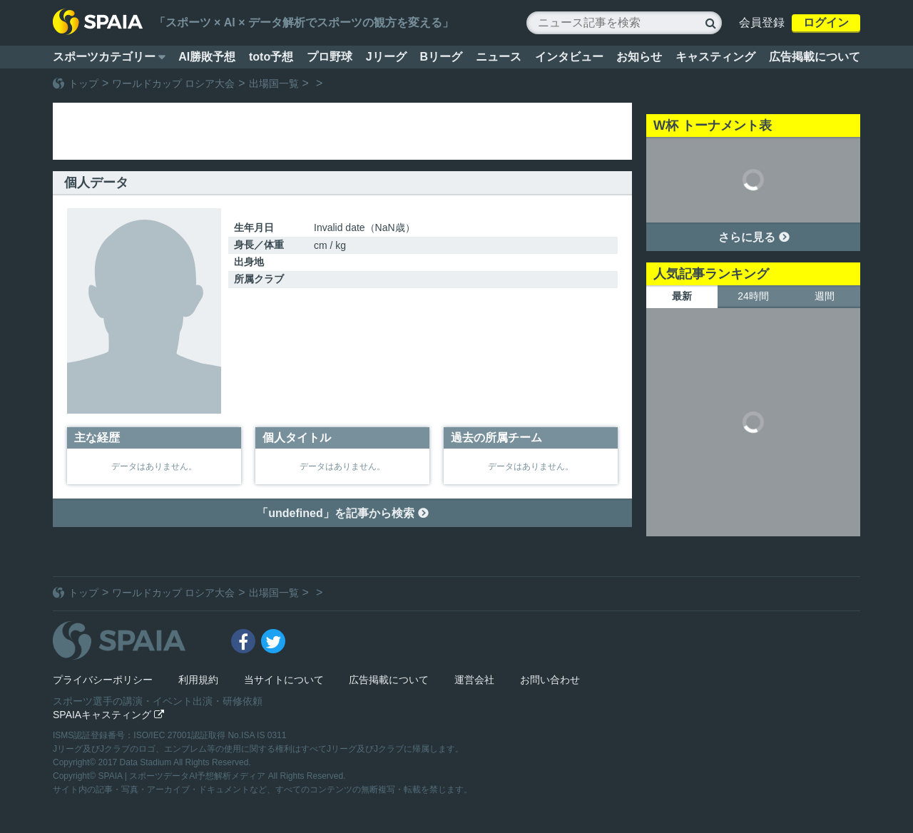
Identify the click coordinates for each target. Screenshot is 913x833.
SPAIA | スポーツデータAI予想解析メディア (183, 776)
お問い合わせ (550, 679)
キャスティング (715, 57)
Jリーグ (386, 57)
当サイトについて (284, 679)
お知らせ (639, 57)
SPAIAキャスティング (108, 714)
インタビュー (569, 57)
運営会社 (474, 679)
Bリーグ (440, 57)
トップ (83, 83)
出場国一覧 (274, 83)
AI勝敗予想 (206, 57)
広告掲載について (814, 57)
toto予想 (271, 57)
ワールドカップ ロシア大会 (173, 83)
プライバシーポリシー (103, 679)
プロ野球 (329, 57)
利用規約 (198, 679)
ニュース (498, 57)
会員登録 (762, 22)
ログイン (826, 22)
